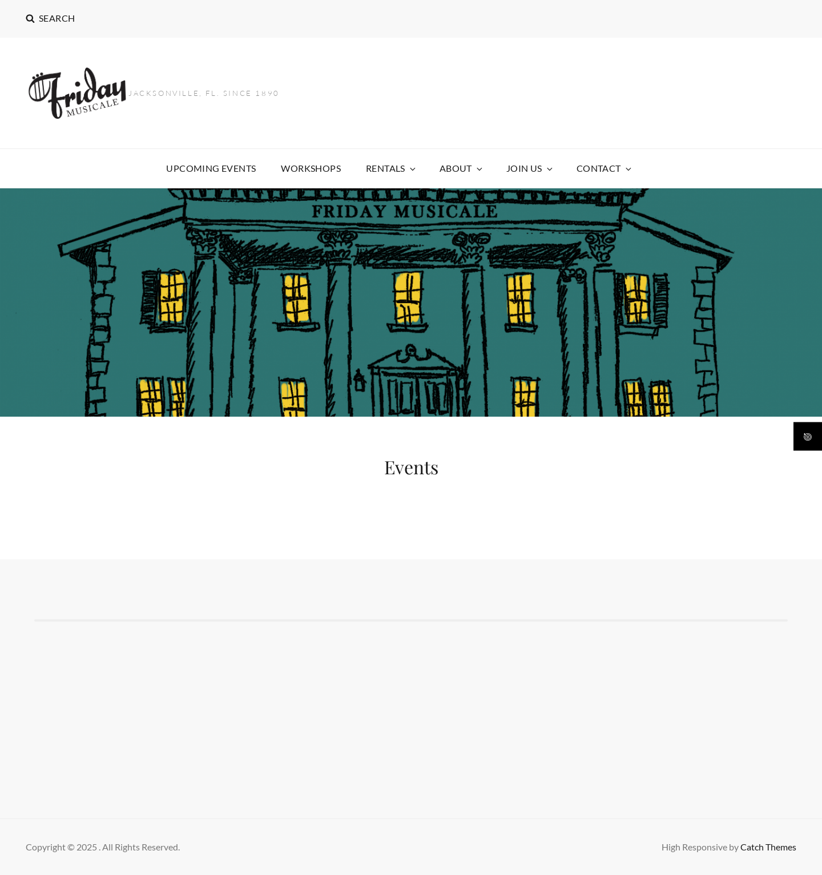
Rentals (391, 168)
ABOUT (462, 168)
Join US (530, 168)
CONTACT (605, 168)
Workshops (311, 168)
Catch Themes (768, 846)
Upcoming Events (211, 168)
